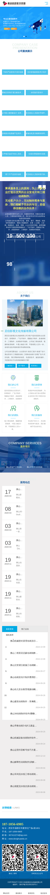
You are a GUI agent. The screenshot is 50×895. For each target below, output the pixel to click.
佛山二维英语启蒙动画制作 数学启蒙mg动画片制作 (24, 653)
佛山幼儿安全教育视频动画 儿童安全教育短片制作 (24, 689)
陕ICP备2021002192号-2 (28, 884)
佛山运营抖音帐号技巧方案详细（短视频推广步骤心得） (24, 750)
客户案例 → (22, 366)
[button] (24, 36)
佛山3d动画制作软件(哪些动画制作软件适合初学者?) (24, 713)
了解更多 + (10, 366)
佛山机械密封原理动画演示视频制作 (24, 641)
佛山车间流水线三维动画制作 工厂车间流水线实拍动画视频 (24, 774)
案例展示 (19, 891)
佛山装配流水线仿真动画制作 (24, 786)
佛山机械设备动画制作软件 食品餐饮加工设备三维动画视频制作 (24, 738)
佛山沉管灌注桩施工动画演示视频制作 (24, 665)
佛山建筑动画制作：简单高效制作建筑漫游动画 (24, 701)
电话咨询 (43, 891)
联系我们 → (35, 366)
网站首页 (6, 891)
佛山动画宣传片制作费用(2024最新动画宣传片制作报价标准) (24, 677)
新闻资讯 (31, 891)
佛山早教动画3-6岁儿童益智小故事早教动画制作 (24, 726)
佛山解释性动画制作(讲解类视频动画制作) (24, 762)
